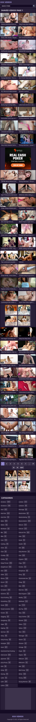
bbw (4, 536)
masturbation (25, 521)
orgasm (23, 559)
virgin (22, 651)
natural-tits (24, 532)
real (22, 586)
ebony (4, 578)
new (22, 536)
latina (4, 685)
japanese (5, 658)
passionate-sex (25, 578)
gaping (4, 628)
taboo (22, 624)
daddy (4, 559)
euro (4, 586)
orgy (22, 563)
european (5, 589)
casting (5, 544)
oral (22, 555)
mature (23, 524)
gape (4, 624)
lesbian (23, 502)
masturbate (24, 513)
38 (13, 467)
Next (21, 467)
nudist (22, 544)
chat (4, 551)
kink (4, 666)
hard (4, 647)
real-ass (23, 589)
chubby (5, 555)
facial (4, 605)
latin (4, 681)
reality (23, 597)
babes (4, 524)
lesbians (23, 505)
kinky (4, 670)
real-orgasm (24, 593)
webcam (23, 658)
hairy (4, 635)
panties (22, 567)
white (22, 674)
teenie (22, 639)
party (22, 574)
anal (4, 509)
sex (22, 605)
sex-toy (23, 609)
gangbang (5, 620)
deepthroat (6, 567)
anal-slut (5, 517)
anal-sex (5, 513)
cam (4, 540)
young (22, 677)
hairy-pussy (6, 639)
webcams (23, 662)
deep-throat (6, 563)
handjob (5, 643)
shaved (23, 620)
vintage (23, 647)
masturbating (24, 517)
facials (4, 612)
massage (23, 509)
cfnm (4, 547)
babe (4, 521)
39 (17, 467)
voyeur (22, 655)
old (22, 547)
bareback (5, 528)
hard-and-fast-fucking (8, 651)
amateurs (6, 505)
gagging (5, 616)
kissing (4, 674)
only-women (24, 551)
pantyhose (23, 570)
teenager (23, 635)
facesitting (6, 601)
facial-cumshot (7, 609)
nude (22, 540)
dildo (4, 574)
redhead (23, 601)
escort (4, 582)
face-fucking (6, 597)
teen (22, 632)
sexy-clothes (24, 616)
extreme (5, 593)
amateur (6, 502)
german (5, 632)
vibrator (23, 643)
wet (22, 666)
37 (33, 464)
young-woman (25, 681)
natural (23, 528)
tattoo (22, 628)
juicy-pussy (6, 662)
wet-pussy (24, 670)
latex (4, 677)
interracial (6, 655)
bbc (4, 532)
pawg (22, 582)
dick (4, 570)
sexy (22, 612)
